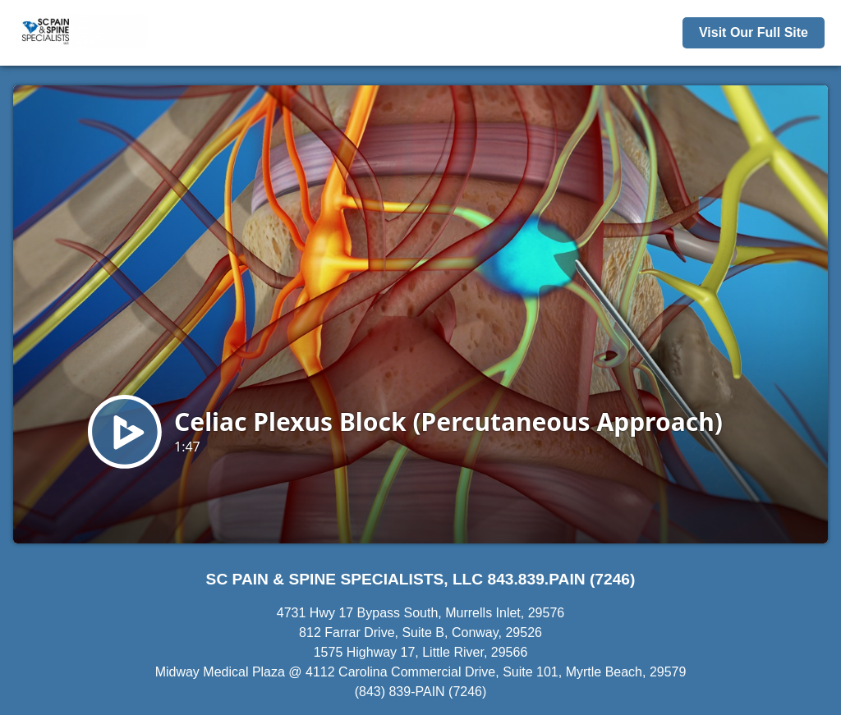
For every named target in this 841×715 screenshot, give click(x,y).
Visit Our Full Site (753, 32)
